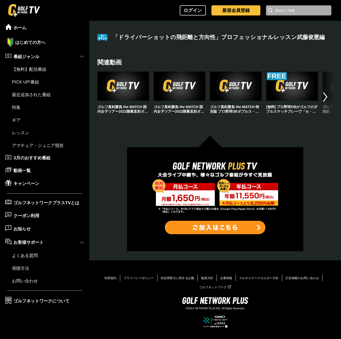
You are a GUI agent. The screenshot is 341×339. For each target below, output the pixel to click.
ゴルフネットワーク (215, 287)
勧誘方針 (207, 278)
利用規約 (110, 278)
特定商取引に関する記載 (177, 278)
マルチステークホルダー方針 (259, 278)
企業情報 (226, 278)
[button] (325, 97)
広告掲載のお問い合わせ (302, 278)
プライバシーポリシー (138, 278)
